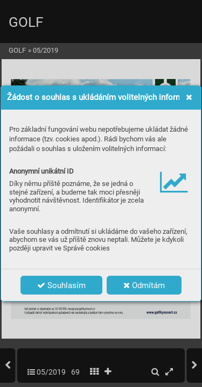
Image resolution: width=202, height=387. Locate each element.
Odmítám (144, 285)
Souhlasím (61, 285)
